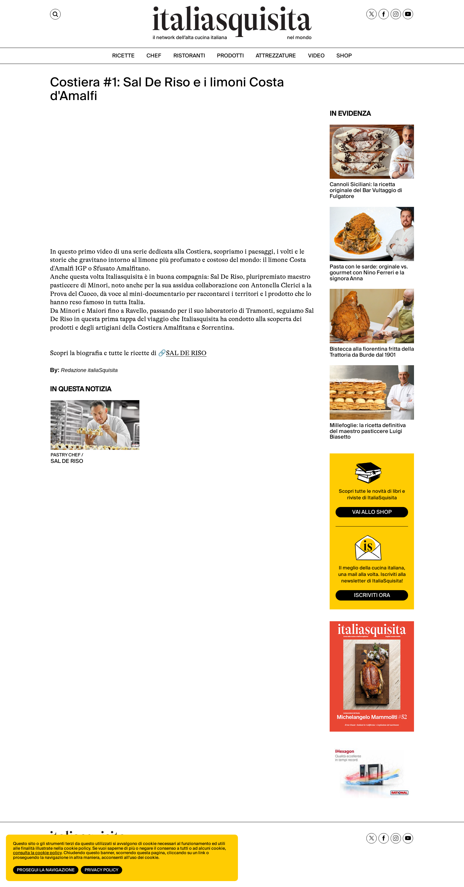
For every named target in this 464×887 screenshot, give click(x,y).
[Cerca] (55, 14)
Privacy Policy (101, 870)
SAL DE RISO (186, 353)
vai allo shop (372, 512)
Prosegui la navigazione (46, 870)
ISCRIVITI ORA (372, 595)
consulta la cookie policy (37, 853)
